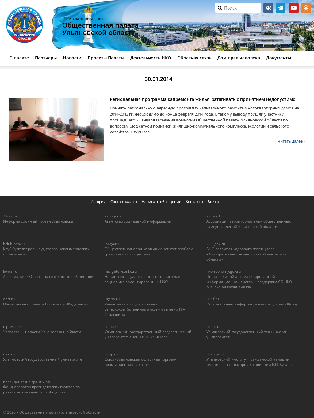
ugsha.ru (112, 298)
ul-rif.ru (212, 298)
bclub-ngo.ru (14, 243)
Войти (213, 201)
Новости (72, 58)
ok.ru (306, 8)
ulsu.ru (9, 354)
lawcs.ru (10, 271)
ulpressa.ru (12, 326)
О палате (19, 58)
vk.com (268, 8)
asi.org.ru (113, 216)
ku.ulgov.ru (215, 243)
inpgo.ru (112, 243)
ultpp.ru (111, 354)
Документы (278, 58)
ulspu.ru (111, 326)
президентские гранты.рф (26, 381)
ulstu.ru (212, 326)
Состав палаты (123, 201)
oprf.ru (9, 298)
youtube (294, 8)
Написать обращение (161, 201)
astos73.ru (215, 216)
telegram (280, 8)
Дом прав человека (238, 58)
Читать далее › (291, 141)
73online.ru (12, 216)
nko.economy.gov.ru (223, 271)
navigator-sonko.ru (121, 271)
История (98, 201)
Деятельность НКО (150, 58)
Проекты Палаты (106, 58)
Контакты (194, 201)
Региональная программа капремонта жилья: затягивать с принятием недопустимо (203, 99)
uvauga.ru (215, 354)
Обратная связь (194, 58)
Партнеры (46, 58)
